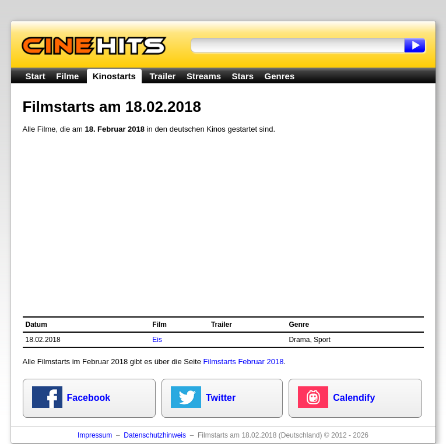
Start (35, 76)
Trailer (162, 76)
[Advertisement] (223, 225)
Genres (280, 76)
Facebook (89, 398)
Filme (67, 76)
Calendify (354, 398)
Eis (157, 340)
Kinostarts (114, 76)
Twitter (221, 398)
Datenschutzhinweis (155, 435)
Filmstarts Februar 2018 (243, 361)
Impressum (95, 435)
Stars (243, 76)
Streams (204, 76)
